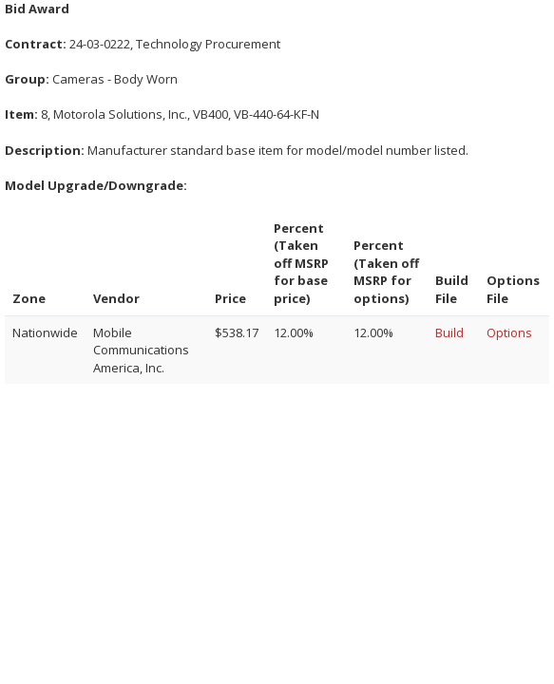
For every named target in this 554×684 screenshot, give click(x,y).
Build (449, 332)
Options (509, 332)
